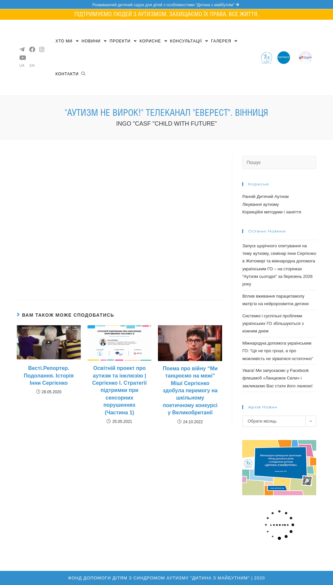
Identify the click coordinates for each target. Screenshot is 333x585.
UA (21, 65)
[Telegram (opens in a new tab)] (22, 49)
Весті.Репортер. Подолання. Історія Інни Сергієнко (49, 375)
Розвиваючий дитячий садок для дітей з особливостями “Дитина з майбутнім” (166, 5)
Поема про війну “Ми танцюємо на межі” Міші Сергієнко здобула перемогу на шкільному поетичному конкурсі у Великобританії (190, 390)
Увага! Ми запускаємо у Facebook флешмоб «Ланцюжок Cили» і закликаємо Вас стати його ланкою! (277, 378)
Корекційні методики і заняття (271, 211)
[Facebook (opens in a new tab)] (32, 49)
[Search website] (83, 74)
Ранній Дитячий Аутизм (265, 196)
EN (32, 65)
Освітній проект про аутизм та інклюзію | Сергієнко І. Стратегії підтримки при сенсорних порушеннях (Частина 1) (119, 390)
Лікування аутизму (260, 204)
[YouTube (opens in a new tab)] (22, 58)
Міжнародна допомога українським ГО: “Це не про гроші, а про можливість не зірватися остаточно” (277, 351)
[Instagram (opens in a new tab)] (41, 49)
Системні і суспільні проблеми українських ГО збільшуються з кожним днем (273, 323)
